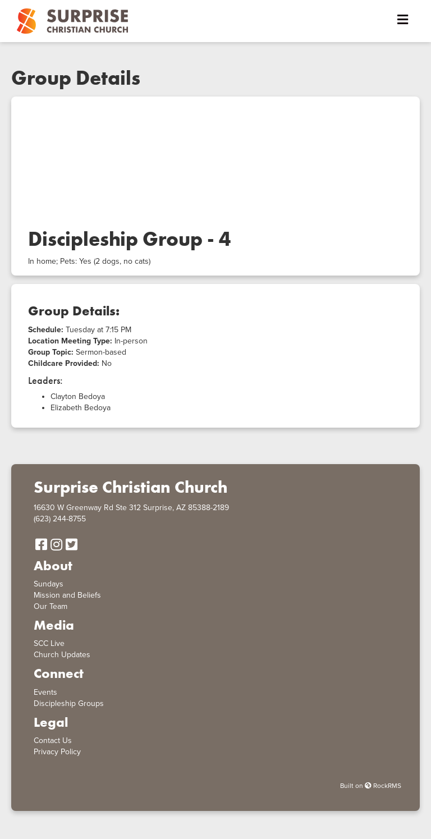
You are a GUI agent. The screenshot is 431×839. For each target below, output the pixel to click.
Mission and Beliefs (67, 595)
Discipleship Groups (69, 703)
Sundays (48, 584)
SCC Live (49, 643)
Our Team (50, 606)
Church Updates (62, 654)
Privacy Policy (57, 752)
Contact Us (53, 740)
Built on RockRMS (370, 786)
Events (45, 692)
